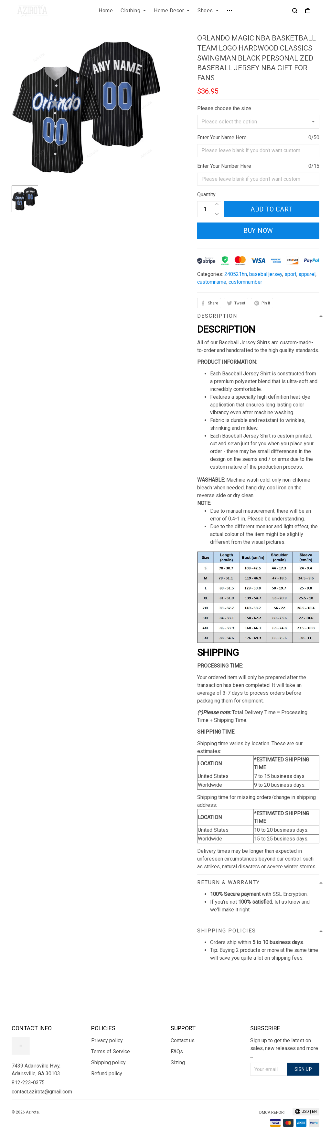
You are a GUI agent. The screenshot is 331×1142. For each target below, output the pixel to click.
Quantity (206, 194)
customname (211, 282)
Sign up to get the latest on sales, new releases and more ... (284, 1048)
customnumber (245, 282)
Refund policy (106, 1073)
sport (290, 274)
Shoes (208, 10)
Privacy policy (107, 1040)
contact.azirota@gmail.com (42, 1092)
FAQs (177, 1051)
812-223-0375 (28, 1082)
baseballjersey (265, 274)
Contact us (183, 1040)
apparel (307, 274)
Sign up (303, 1069)
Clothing (133, 10)
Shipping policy (108, 1062)
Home (106, 10)
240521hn (235, 274)
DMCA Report (272, 1112)
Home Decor (172, 10)
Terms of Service (110, 1051)
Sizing (178, 1062)
